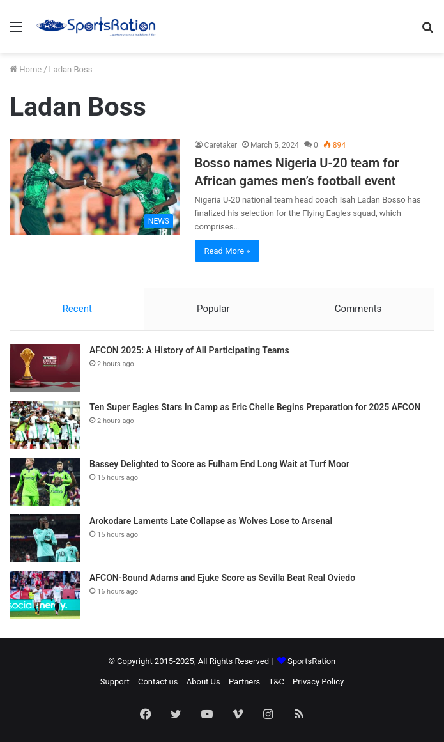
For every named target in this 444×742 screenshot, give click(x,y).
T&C (276, 681)
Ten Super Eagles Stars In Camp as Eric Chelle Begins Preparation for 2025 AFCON (255, 407)
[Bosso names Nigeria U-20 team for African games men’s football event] (95, 187)
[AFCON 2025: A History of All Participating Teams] (45, 368)
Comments (358, 308)
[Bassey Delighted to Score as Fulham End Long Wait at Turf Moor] (45, 482)
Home (26, 69)
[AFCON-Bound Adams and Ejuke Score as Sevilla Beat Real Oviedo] (45, 595)
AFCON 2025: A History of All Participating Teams (189, 350)
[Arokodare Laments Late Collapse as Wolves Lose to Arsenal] (45, 538)
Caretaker (221, 145)
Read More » (227, 251)
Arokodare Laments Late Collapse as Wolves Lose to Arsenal (210, 521)
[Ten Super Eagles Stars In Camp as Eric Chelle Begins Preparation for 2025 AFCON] (45, 425)
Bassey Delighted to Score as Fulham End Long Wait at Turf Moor (219, 464)
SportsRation (311, 661)
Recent (77, 308)
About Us (203, 681)
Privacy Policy (318, 681)
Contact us (158, 681)
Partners (244, 681)
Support (115, 681)
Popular (213, 308)
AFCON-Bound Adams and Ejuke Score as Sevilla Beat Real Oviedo (222, 578)
